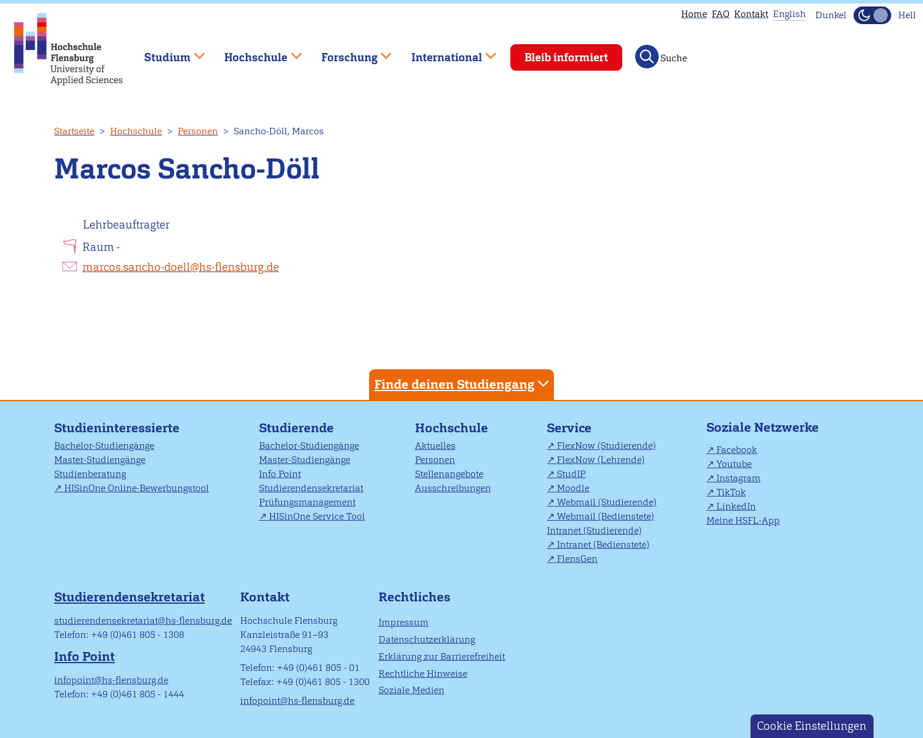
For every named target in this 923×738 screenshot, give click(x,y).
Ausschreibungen (453, 488)
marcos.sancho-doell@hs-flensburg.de (180, 267)
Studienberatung (90, 474)
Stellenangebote (449, 474)
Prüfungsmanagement (307, 502)
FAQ (720, 14)
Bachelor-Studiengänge (104, 445)
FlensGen (577, 558)
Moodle (573, 488)
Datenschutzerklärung (427, 639)
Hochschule (136, 131)
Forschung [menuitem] (347, 52)
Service (569, 427)
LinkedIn (736, 506)
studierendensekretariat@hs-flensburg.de (143, 620)
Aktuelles (435, 445)
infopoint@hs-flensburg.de (111, 680)
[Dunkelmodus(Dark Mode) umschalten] (872, 15)
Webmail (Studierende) (606, 502)
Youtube (734, 464)
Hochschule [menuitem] (255, 52)
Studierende (296, 427)
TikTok (731, 492)
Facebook (736, 450)
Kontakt (751, 14)
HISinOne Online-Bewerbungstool (136, 488)
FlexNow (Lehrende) (601, 460)
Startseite (74, 131)
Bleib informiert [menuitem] (566, 57)
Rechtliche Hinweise (423, 673)
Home (694, 14)
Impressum (404, 622)
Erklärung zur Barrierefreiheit (442, 656)
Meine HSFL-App (743, 520)
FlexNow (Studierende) (606, 445)
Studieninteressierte (117, 427)
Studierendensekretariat (311, 488)
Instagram (738, 478)
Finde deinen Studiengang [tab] (463, 384)
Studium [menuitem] (166, 52)
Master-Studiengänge (99, 460)
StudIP (571, 474)
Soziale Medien (411, 690)
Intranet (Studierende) (594, 530)
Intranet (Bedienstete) (603, 544)
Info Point (280, 474)
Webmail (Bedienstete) (605, 516)
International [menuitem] (445, 52)
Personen (198, 131)
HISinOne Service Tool (317, 516)
